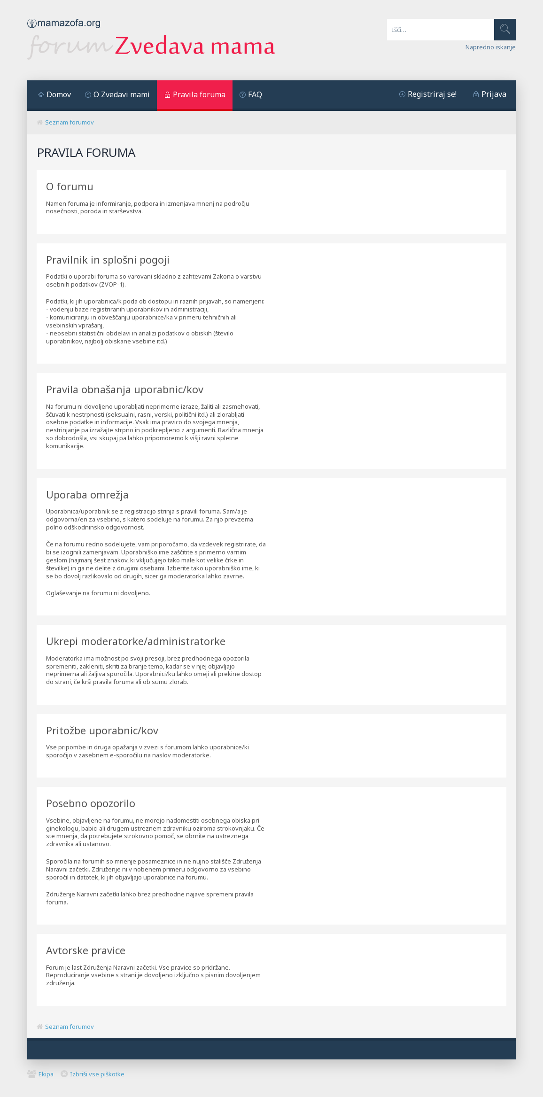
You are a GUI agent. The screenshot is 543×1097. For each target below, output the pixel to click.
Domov (59, 94)
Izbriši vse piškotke (97, 1074)
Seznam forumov (69, 122)
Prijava (493, 94)
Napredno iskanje (490, 47)
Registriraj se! (432, 94)
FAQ (255, 94)
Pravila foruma (199, 94)
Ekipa (46, 1074)
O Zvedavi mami (121, 94)
